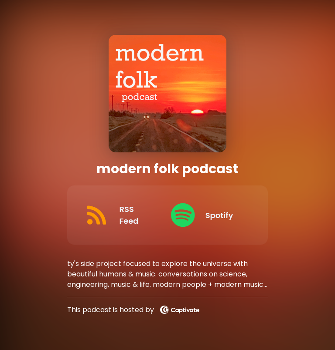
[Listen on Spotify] (207, 215)
